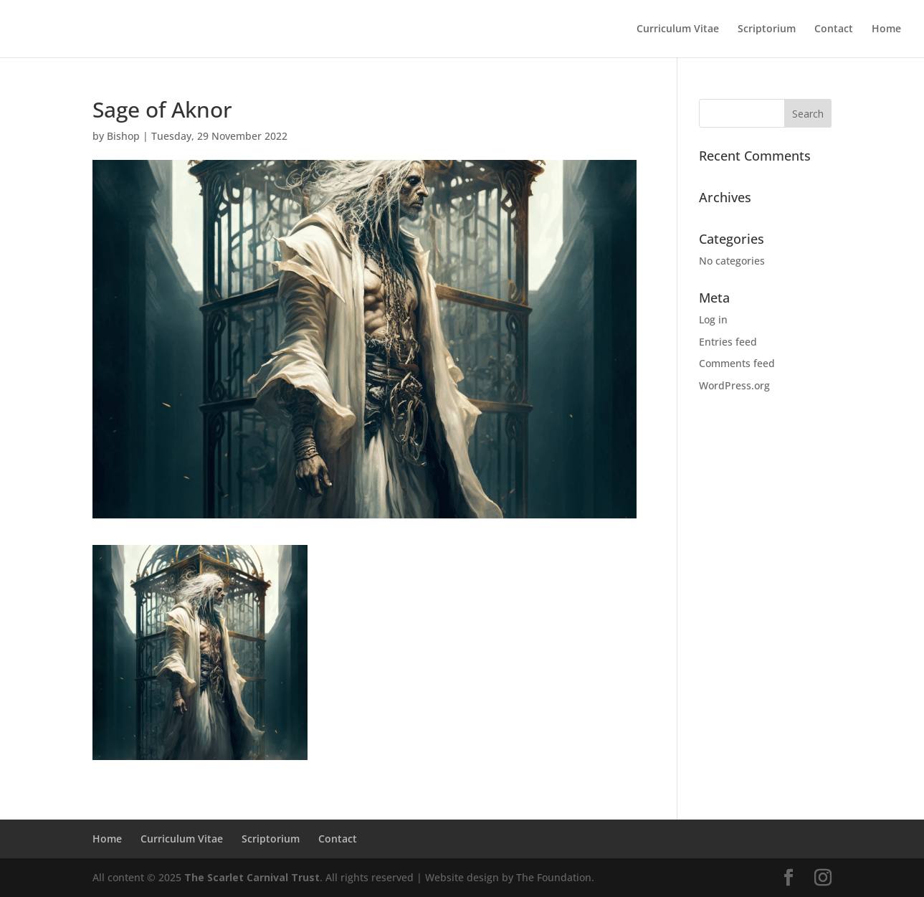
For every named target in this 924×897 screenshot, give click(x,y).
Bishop (123, 136)
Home (886, 29)
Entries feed (728, 341)
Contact (833, 29)
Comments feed (737, 363)
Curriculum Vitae (678, 29)
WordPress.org (734, 385)
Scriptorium (767, 29)
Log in (713, 319)
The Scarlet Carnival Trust (252, 877)
